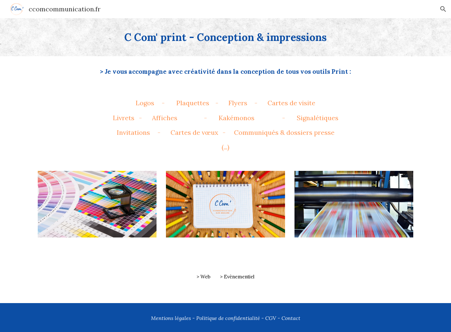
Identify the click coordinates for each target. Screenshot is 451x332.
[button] (443, 9)
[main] (225, 37)
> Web (204, 277)
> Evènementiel (237, 277)
